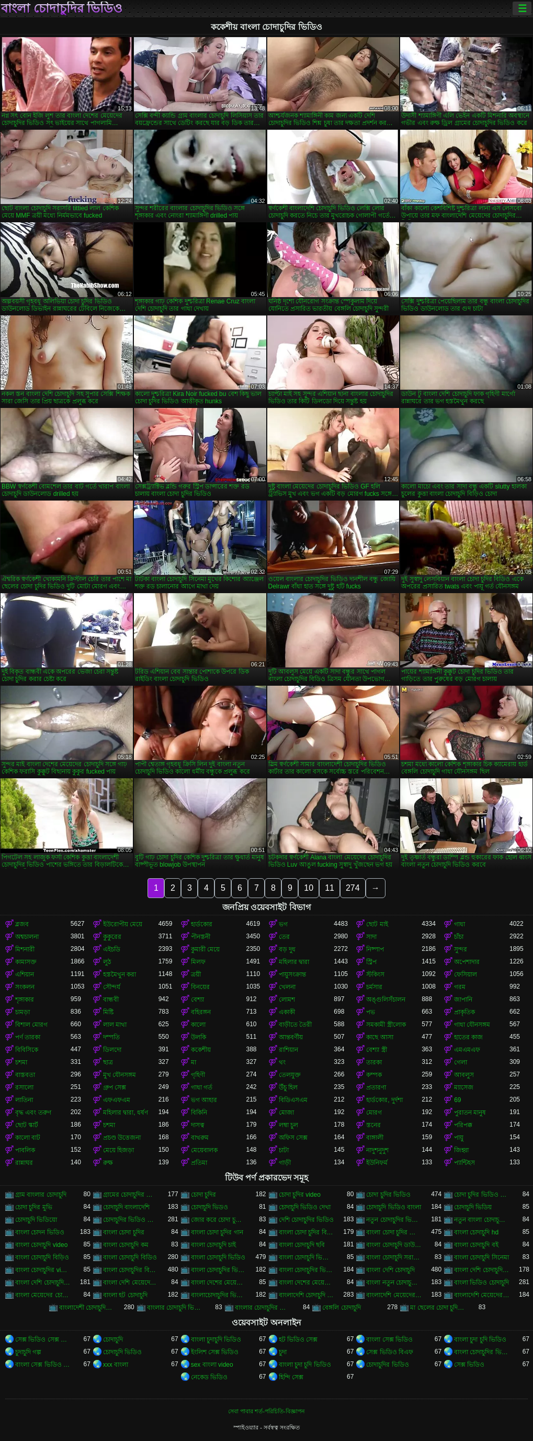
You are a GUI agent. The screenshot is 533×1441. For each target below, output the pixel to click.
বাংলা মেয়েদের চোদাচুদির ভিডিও (43, 1295)
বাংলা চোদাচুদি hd (476, 1232)
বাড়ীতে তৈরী (295, 1024)
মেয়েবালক (204, 1150)
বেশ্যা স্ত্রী (376, 1049)
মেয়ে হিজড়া (118, 1150)
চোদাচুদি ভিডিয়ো (36, 1219)
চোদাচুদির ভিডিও (387, 1364)
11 (329, 887)
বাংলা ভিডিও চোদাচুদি (481, 1282)
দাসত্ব (198, 1125)
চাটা (284, 1150)
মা (193, 1062)
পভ (370, 1012)
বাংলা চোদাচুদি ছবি (302, 1245)
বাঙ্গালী (374, 1137)
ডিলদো (112, 1049)
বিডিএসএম (293, 1100)
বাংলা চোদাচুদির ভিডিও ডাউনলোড (218, 1270)
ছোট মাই (377, 924)
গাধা (459, 924)
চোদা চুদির (203, 1194)
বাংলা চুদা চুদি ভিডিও (480, 1339)
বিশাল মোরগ (31, 1024)
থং (282, 1062)
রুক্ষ (108, 1162)
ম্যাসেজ (463, 1087)
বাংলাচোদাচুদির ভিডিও (218, 1295)
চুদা (283, 1352)
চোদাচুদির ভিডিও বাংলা (130, 1219)
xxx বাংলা (115, 1364)
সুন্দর (460, 949)
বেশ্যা (197, 999)
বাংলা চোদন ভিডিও (39, 1232)
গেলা (460, 1062)
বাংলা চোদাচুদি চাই (213, 1245)
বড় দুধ (287, 949)
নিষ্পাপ (375, 949)
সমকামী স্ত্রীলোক (385, 1024)
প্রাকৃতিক (464, 1012)
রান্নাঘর (24, 1162)
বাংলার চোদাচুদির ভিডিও (262, 1307)
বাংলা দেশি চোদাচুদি (390, 1270)
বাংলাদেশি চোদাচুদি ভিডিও (306, 1295)
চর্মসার (374, 987)
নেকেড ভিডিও (209, 1377)
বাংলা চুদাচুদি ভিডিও (216, 1339)
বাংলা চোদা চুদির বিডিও (306, 1232)
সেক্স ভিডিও (469, 1364)
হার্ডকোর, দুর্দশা (384, 1100)
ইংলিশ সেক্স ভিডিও (215, 1352)
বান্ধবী (111, 999)
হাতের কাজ (468, 1037)
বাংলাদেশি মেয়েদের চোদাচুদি (394, 1295)
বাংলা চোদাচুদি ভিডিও (218, 1257)
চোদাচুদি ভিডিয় (473, 1207)
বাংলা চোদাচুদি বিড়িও (42, 1257)
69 (457, 1100)
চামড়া (22, 1012)
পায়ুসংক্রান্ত (292, 974)
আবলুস (464, 1075)
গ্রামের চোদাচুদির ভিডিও (130, 1194)
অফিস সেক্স (293, 1137)
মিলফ (198, 962)
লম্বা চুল (288, 1125)
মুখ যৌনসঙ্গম (119, 1075)
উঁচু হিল (288, 1087)
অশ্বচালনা (27, 936)
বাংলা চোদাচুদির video (43, 1270)
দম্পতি (111, 1037)
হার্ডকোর (201, 924)
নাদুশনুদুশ (377, 1150)
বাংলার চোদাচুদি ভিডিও (174, 1307)
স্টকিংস (375, 974)
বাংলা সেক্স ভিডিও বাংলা (43, 1364)
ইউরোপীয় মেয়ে (122, 924)
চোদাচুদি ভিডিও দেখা (305, 1207)
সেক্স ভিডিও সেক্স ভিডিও (43, 1339)
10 (308, 887)
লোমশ (287, 999)
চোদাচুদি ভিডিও (122, 1352)
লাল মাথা (115, 1024)
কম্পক (374, 1075)
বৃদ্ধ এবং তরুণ (33, 1112)
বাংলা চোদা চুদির (123, 1232)
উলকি (198, 1037)
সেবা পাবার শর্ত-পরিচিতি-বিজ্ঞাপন (266, 1411)
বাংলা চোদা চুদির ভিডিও (394, 1232)
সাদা (371, 936)
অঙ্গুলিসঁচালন (385, 999)
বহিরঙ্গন (201, 1012)
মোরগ (374, 1112)
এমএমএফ (467, 1049)
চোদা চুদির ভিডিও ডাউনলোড (481, 1194)
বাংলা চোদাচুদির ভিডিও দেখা (306, 1270)
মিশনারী (25, 949)
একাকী (287, 1012)
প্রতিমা (199, 1162)
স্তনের (373, 1125)
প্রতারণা (376, 1087)
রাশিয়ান (288, 1049)
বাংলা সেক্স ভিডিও (389, 1339)
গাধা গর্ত (201, 1087)
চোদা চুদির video (300, 1194)
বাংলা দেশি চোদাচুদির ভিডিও (43, 1282)
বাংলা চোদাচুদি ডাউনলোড (394, 1245)
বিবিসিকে (26, 1049)
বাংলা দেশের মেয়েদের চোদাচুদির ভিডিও (306, 1282)
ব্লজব (22, 924)
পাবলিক (25, 1150)
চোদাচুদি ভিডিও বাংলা (393, 1207)
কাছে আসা (379, 1037)
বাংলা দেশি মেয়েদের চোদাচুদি (130, 1282)
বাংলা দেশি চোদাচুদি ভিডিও (481, 1270)
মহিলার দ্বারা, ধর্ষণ (125, 1112)
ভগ (283, 924)
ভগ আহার (204, 1100)
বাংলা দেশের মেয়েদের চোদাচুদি (218, 1282)
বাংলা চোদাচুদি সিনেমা (481, 1257)
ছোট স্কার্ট (26, 1125)
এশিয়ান (24, 974)
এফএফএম (116, 1100)
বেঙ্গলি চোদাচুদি (341, 1307)
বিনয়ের (200, 987)
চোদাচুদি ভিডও (209, 1207)
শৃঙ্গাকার (24, 999)
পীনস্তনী (200, 936)
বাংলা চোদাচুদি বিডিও (130, 1257)
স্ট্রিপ (371, 962)
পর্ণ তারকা (27, 1037)
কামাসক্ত (26, 962)
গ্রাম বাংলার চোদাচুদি (40, 1194)
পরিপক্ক (463, 1125)
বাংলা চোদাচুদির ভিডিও (61, 8)
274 (353, 887)
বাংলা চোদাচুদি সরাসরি (394, 1257)
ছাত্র (108, 1062)
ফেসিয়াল (465, 974)
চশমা (21, 1062)
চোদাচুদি (113, 1339)
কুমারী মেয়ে (205, 949)
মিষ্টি (108, 1012)
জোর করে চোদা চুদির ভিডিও (218, 1219)
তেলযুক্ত (290, 1075)
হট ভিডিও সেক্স (298, 1339)
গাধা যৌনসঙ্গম (472, 1024)
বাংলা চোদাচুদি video (41, 1245)
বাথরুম (200, 1137)
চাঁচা (458, 936)
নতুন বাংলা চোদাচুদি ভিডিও (481, 1219)
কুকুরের (112, 936)
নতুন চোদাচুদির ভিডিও (394, 1219)
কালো (198, 1024)
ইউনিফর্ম (377, 1162)
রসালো (24, 1087)
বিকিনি (199, 1112)
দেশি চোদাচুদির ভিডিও (306, 1219)
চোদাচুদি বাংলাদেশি (126, 1207)
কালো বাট (27, 1137)
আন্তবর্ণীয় (291, 1037)
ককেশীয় (201, 1049)
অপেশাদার (467, 962)
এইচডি (111, 949)
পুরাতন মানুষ (470, 1112)
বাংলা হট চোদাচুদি (125, 1295)
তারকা (374, 1062)
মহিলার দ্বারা (294, 962)
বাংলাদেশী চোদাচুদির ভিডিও (87, 1307)
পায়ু (458, 1137)
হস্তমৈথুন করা (119, 974)
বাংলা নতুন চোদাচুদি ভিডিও (394, 1282)
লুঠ (107, 962)
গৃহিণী (198, 1075)
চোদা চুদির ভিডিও (388, 1194)
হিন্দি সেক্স (291, 1377)
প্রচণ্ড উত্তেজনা (122, 1137)
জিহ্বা (461, 1150)
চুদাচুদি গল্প (28, 1352)
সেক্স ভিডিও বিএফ (389, 1352)
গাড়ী (285, 1162)
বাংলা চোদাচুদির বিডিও (130, 1270)
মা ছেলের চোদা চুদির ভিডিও (438, 1307)
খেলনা (287, 987)
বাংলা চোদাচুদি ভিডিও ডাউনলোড (306, 1257)
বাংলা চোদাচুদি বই (476, 1245)
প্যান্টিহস (464, 1162)
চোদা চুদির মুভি (33, 1207)
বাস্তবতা (25, 1075)
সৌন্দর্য (111, 987)
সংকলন (25, 987)
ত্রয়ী (196, 974)
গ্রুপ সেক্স (114, 1087)
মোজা (286, 1112)
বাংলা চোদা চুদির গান (217, 1232)
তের (284, 936)
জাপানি (463, 999)
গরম (460, 987)
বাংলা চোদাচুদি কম (126, 1245)
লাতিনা (24, 1100)
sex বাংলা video (212, 1364)
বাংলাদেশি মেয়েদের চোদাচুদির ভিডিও (481, 1295)
